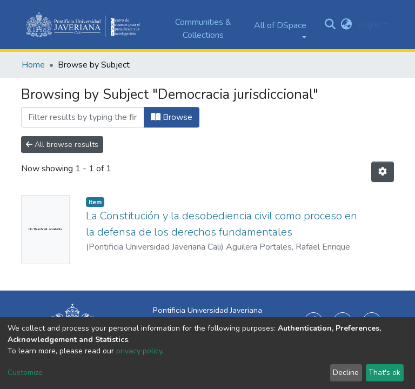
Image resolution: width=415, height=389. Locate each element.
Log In (369, 24)
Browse (171, 117)
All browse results (62, 144)
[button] (347, 24)
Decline (346, 372)
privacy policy (139, 351)
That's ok (384, 372)
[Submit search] (330, 25)
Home (33, 65)
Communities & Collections (203, 28)
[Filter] (82, 117)
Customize (25, 372)
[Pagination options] (382, 172)
